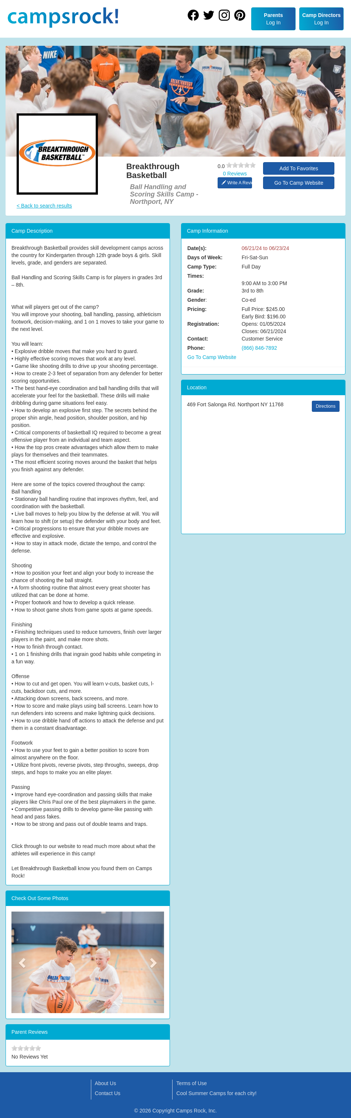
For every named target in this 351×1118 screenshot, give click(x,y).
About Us (105, 1083)
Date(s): (197, 248)
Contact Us (107, 1093)
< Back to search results (44, 206)
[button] (22, 962)
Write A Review (237, 182)
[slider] (241, 165)
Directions (325, 406)
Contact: (197, 339)
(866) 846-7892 (259, 348)
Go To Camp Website (298, 183)
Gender (196, 300)
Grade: (195, 291)
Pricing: (197, 309)
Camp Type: (202, 267)
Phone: (196, 348)
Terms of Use (191, 1083)
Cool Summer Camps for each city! (216, 1093)
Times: (195, 276)
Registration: (203, 324)
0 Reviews (235, 174)
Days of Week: (204, 257)
